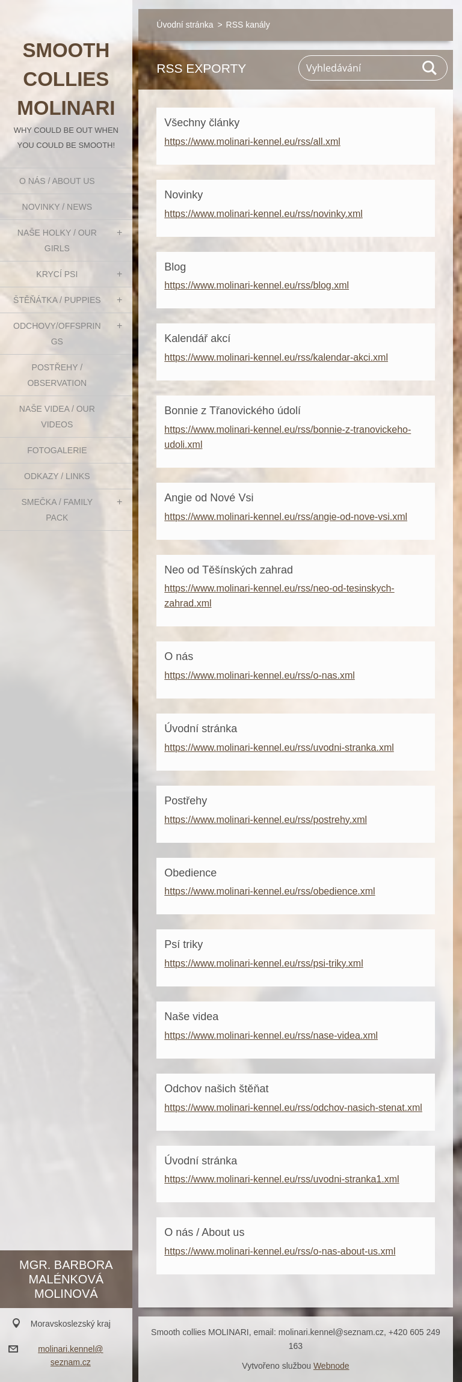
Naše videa (191, 1017)
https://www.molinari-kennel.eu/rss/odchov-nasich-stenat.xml (293, 1107)
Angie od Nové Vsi (208, 498)
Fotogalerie (57, 450)
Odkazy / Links (57, 476)
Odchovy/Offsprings (56, 333)
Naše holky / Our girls (57, 240)
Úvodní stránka (184, 24)
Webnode (331, 1366)
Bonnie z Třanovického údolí (232, 411)
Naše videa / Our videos (57, 416)
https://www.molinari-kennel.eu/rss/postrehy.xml (265, 820)
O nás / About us (57, 181)
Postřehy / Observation (57, 375)
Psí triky (183, 944)
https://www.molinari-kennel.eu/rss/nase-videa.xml (271, 1035)
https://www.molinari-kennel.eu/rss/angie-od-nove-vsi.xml (285, 517)
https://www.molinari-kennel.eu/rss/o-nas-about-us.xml (279, 1251)
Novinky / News (57, 207)
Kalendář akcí (197, 338)
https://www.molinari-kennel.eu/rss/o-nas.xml (259, 675)
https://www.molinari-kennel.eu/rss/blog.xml (256, 285)
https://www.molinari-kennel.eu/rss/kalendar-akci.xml (276, 357)
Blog (175, 267)
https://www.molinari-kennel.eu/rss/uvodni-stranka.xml (278, 747)
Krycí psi (57, 274)
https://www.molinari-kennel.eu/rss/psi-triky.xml (263, 963)
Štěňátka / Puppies (57, 300)
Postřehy (185, 801)
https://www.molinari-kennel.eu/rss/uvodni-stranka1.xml (281, 1179)
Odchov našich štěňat (216, 1089)
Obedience (190, 873)
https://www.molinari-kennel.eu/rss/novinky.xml (263, 214)
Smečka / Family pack (57, 509)
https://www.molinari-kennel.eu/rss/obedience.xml (269, 891)
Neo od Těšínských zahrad (228, 570)
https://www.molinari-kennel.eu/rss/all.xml (252, 141)
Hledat (430, 68)
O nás (178, 656)
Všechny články (201, 123)
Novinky (183, 195)
